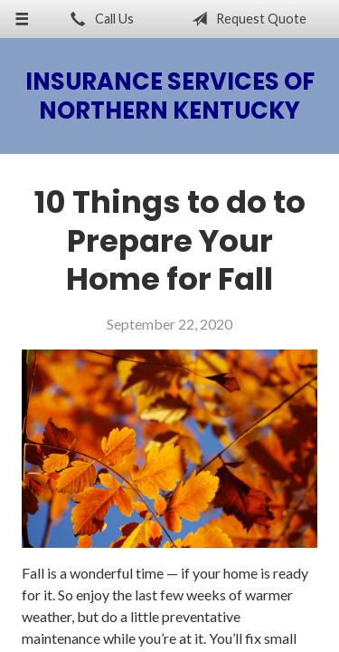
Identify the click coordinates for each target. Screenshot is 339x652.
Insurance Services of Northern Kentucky (170, 96)
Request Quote (245, 19)
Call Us (98, 19)
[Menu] (22, 19)
